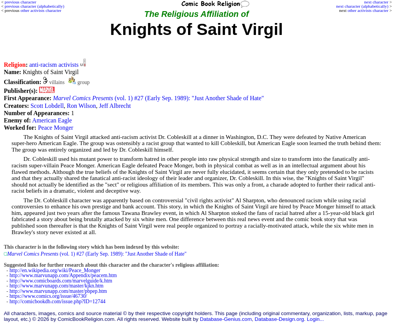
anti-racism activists (53, 64)
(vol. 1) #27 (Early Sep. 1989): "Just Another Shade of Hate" (158, 98)
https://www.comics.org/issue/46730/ (48, 296)
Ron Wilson (81, 105)
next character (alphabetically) (362, 6)
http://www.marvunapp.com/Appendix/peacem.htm (63, 275)
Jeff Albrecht (115, 105)
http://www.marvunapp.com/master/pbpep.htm (58, 291)
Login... (315, 319)
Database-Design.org (279, 319)
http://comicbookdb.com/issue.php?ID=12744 (58, 301)
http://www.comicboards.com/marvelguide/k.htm (61, 281)
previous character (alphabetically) (34, 6)
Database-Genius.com (226, 319)
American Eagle (52, 120)
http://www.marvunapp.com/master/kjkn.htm (57, 286)
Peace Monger (55, 127)
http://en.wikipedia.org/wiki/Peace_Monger (55, 270)
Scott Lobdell (47, 105)
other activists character (368, 10)
